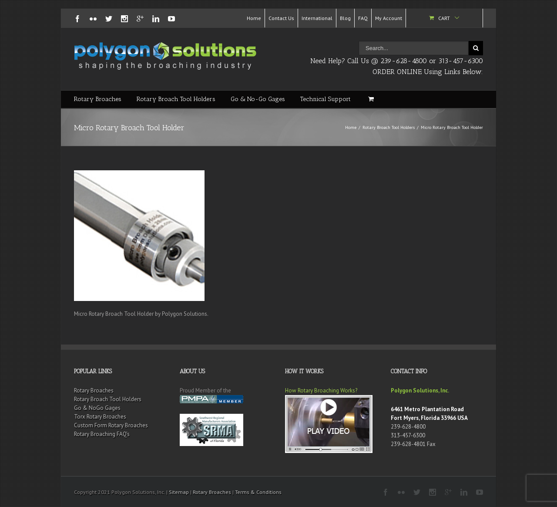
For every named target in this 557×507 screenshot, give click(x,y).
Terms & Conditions (258, 492)
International (317, 18)
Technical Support (325, 99)
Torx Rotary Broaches (100, 416)
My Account (388, 18)
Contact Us (281, 18)
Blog (345, 18)
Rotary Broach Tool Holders (176, 99)
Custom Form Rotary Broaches (111, 425)
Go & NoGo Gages (97, 408)
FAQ (363, 18)
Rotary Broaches (97, 99)
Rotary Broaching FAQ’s (102, 434)
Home (254, 18)
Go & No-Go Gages (258, 99)
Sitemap (179, 492)
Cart (444, 18)
